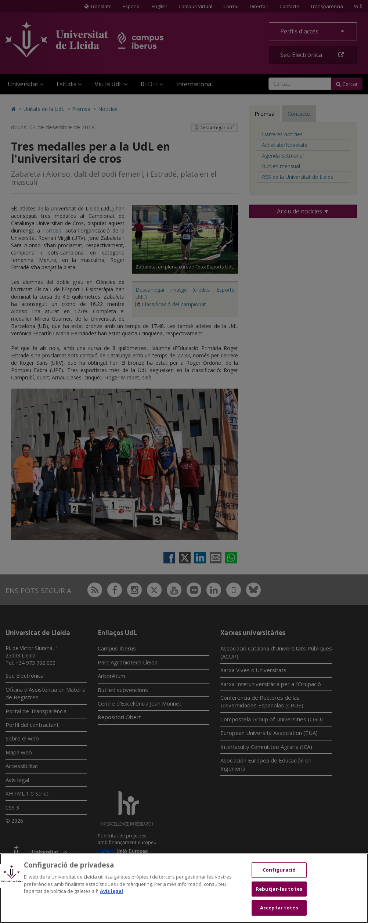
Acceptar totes (279, 907)
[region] (184, 888)
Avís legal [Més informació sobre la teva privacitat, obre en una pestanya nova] (111, 891)
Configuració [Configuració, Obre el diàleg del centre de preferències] (279, 869)
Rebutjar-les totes (279, 889)
